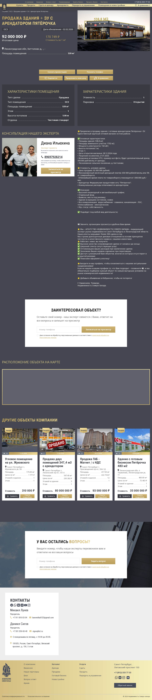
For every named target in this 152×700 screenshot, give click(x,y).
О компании (29, 2)
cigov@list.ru (38, 631)
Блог (26, 675)
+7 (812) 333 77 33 (142, 2)
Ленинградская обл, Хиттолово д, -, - (23, 57)
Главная (5, 20)
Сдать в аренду (48, 9)
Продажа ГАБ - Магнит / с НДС (90, 469)
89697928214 (53, 165)
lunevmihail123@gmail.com (43, 617)
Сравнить (14, 504)
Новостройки (58, 679)
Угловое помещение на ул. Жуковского (18, 469)
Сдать (82, 668)
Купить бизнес (78, 2)
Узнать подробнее (27, 505)
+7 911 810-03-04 (20, 617)
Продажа (56, 672)
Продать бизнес (92, 2)
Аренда (55, 668)
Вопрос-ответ (51, 2)
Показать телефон (95, 80)
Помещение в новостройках (114, 9)
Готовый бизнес (59, 675)
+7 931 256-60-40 (20, 631)
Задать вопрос (98, 561)
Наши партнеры (31, 672)
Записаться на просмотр (55, 179)
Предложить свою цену (76, 86)
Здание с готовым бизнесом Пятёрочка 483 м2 (132, 471)
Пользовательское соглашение (39, 696)
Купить (22, 9)
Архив (26, 683)
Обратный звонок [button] (125, 685)
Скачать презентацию (57, 80)
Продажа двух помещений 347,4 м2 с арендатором (57, 471)
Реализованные (64, 2)
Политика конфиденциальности (13, 696)
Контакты (104, 2)
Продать (33, 9)
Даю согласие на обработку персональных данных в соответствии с (74, 345)
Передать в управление (86, 9)
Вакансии (39, 2)
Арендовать (65, 9)
